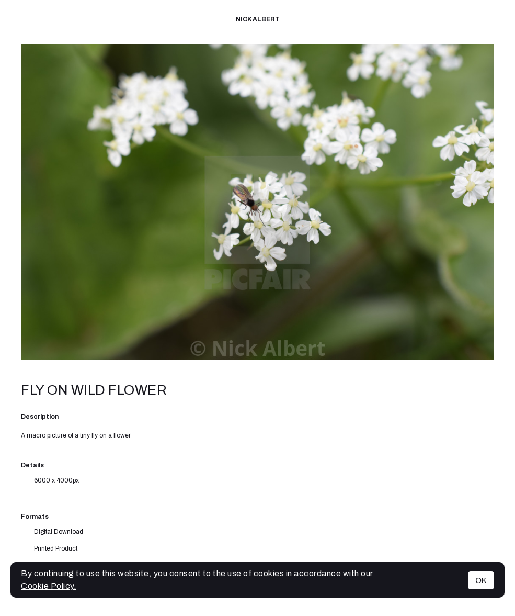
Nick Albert (258, 19)
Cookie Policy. (48, 585)
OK (481, 580)
